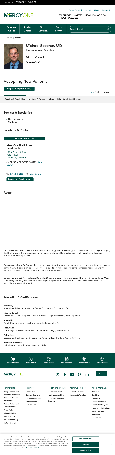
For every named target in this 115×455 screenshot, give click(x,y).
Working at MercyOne (78, 395)
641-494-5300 (33, 62)
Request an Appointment (18, 89)
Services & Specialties (15, 99)
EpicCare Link (31, 405)
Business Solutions (33, 395)
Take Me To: (8, 2)
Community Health (99, 401)
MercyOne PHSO (32, 401)
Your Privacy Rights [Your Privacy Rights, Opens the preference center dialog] (85, 438)
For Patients (65, 15)
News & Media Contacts (101, 408)
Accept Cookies (85, 450)
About (52, 99)
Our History (96, 395)
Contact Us (106, 10)
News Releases (31, 392)
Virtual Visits (8, 410)
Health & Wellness (69, 18)
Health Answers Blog (56, 395)
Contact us (101, 373)
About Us (95, 392)
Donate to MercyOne (100, 405)
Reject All (85, 444)
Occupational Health (33, 398)
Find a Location (43, 28)
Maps (96, 10)
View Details (33, 174)
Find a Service (59, 28)
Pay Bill (88, 10)
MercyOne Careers (77, 392)
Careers (78, 15)
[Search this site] (89, 29)
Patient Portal (74, 10)
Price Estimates (9, 416)
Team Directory (98, 411)
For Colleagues (97, 418)
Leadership (96, 398)
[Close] (111, 444)
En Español (96, 414)
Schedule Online (11, 28)
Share (105, 92)
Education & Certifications (69, 99)
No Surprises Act (10, 423)
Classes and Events (55, 392)
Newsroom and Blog (95, 15)
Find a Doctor (27, 28)
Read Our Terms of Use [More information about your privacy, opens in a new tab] (33, 448)
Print (95, 92)
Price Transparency (11, 420)
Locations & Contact (36, 99)
